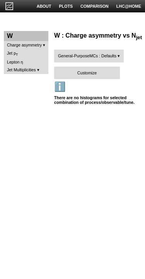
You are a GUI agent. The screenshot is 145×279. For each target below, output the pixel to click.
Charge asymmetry (24, 45)
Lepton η (15, 62)
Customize (87, 73)
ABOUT (44, 6)
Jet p (12, 54)
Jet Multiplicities (21, 69)
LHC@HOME (128, 6)
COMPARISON (94, 6)
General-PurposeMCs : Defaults (87, 55)
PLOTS (66, 6)
